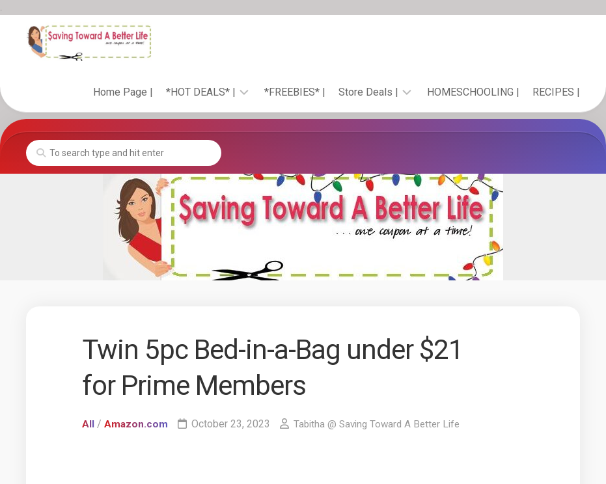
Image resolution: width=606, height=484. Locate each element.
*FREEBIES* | (294, 92)
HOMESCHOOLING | (473, 92)
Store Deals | (368, 92)
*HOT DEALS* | (201, 92)
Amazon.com (136, 424)
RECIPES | (556, 92)
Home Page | (123, 92)
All (88, 424)
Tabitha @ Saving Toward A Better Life (381, 424)
